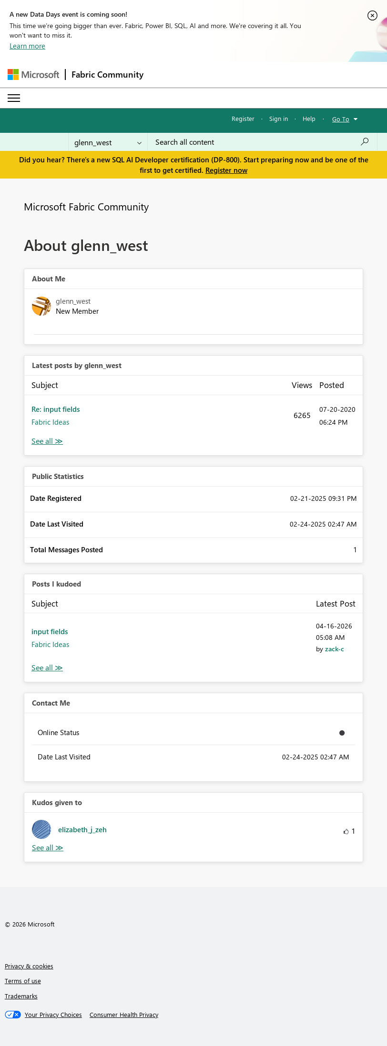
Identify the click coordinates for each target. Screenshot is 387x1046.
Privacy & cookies (29, 966)
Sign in (278, 118)
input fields (49, 631)
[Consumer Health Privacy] (124, 1014)
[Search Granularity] (108, 142)
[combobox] (262, 142)
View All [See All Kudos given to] (47, 847)
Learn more (27, 45)
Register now (226, 170)
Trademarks (21, 996)
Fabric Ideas (50, 422)
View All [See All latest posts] (47, 441)
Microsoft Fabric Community (86, 206)
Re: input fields (55, 409)
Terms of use (23, 980)
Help (309, 118)
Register (243, 118)
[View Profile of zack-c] (334, 648)
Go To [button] (340, 119)
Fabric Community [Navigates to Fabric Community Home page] (107, 74)
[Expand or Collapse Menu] (14, 98)
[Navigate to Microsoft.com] (33, 74)
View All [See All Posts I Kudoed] (47, 667)
